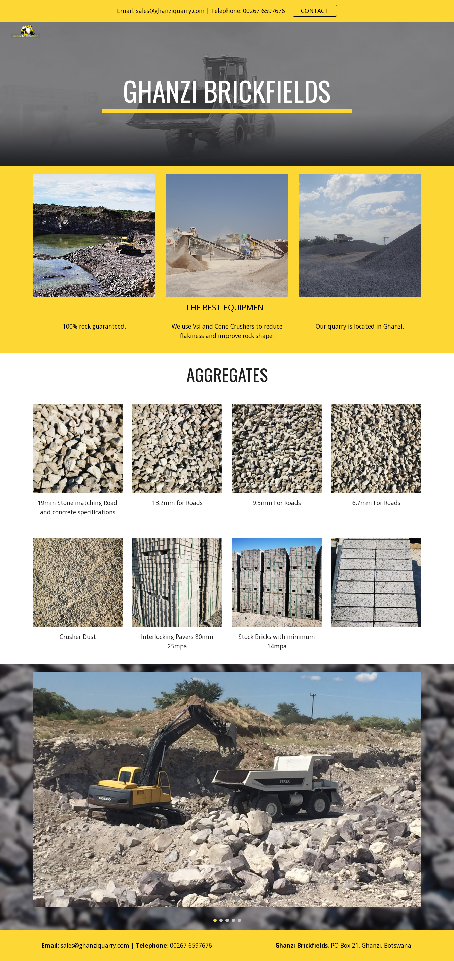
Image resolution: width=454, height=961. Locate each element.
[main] (227, 94)
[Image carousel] (227, 797)
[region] (227, 11)
